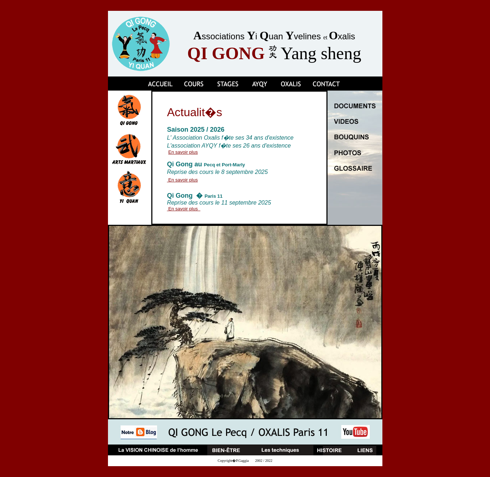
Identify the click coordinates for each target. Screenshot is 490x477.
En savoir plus (183, 152)
